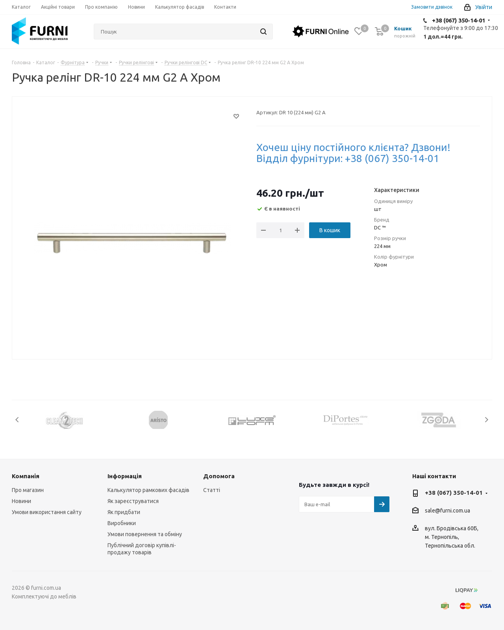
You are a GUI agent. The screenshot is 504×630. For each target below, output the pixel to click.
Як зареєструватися (133, 501)
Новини (21, 501)
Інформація (124, 476)
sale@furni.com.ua (447, 511)
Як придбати (123, 512)
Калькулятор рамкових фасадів (148, 490)
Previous (17, 419)
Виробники (121, 523)
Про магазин (28, 490)
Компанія (25, 476)
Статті (211, 490)
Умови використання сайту (47, 512)
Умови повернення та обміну (144, 534)
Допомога (219, 476)
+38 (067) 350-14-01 (458, 20)
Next (486, 419)
